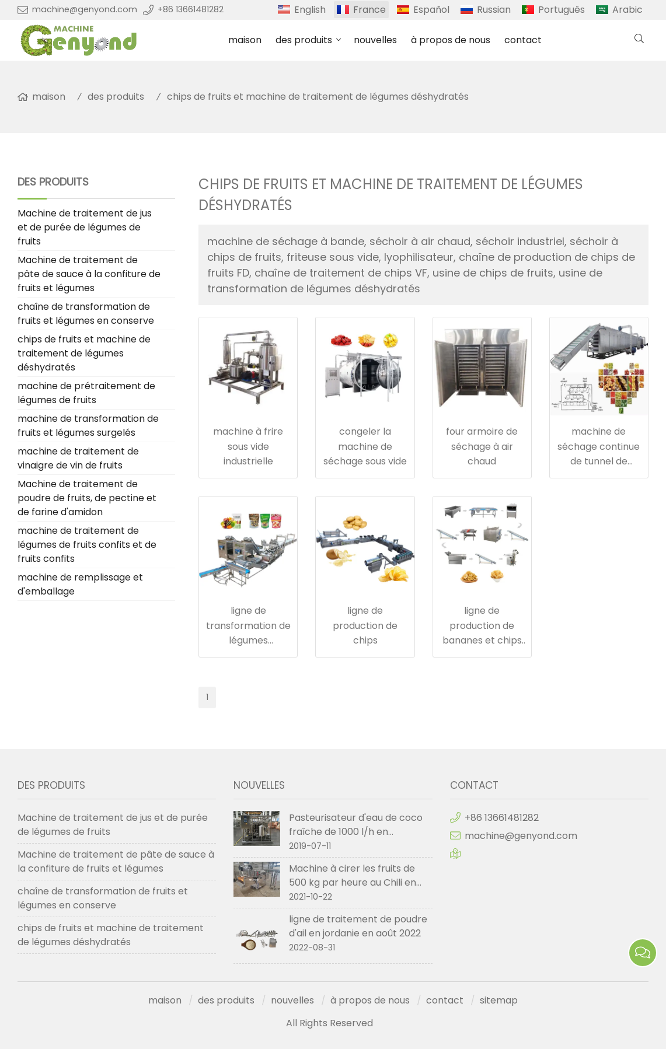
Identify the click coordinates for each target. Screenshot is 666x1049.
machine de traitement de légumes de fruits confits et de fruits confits (87, 544)
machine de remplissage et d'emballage (80, 584)
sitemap (499, 1000)
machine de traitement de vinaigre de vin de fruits (78, 458)
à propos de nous (450, 40)
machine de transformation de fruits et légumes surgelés (88, 425)
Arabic (627, 9)
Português (561, 9)
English (310, 9)
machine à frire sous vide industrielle (248, 446)
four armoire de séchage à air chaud (482, 446)
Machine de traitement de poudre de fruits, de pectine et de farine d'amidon (87, 498)
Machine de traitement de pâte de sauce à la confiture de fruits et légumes (89, 274)
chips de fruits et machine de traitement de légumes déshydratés (318, 96)
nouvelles (375, 40)
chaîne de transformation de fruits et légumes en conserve (86, 313)
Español (431, 9)
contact (523, 40)
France (369, 9)
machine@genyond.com (84, 9)
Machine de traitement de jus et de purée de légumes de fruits (85, 227)
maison (244, 40)
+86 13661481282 (191, 9)
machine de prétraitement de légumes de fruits (86, 393)
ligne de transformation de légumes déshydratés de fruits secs (248, 640)
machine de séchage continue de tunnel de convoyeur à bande (598, 461)
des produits (304, 40)
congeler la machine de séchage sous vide (365, 446)
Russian (494, 9)
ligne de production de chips (365, 625)
